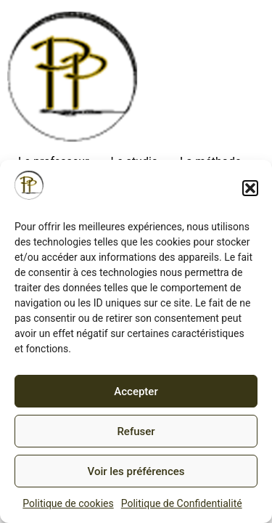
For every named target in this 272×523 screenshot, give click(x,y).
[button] (250, 188)
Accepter (135, 391)
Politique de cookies (67, 503)
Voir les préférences (136, 471)
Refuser (135, 431)
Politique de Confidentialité (181, 503)
